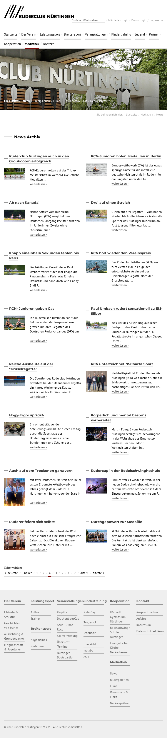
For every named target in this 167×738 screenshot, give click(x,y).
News (26, 101)
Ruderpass (37, 646)
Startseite (10, 34)
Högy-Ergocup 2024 (26, 415)
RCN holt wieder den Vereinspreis (121, 253)
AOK (86, 657)
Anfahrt (141, 619)
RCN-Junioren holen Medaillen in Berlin (126, 156)
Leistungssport (50, 34)
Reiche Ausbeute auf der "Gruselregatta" (31, 366)
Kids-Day (89, 612)
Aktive (35, 612)
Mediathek (32, 44)
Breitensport (72, 34)
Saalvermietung (67, 636)
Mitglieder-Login (118, 20)
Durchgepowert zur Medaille (116, 522)
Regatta (62, 612)
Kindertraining (121, 34)
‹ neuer (27, 573)
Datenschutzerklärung (150, 631)
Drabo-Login (138, 20)
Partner (154, 34)
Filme (56, 101)
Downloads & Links (75, 101)
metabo (89, 650)
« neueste (11, 573)
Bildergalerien (41, 101)
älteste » (98, 573)
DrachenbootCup (68, 619)
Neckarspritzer (98, 101)
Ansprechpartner (147, 612)
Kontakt (48, 44)
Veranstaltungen (96, 34)
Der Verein (28, 34)
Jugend (140, 34)
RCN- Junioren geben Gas (31, 308)
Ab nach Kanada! (24, 202)
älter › (84, 573)
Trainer (35, 619)
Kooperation (12, 44)
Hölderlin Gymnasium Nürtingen (117, 616)
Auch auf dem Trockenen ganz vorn (41, 471)
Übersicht (90, 644)
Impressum (156, 20)
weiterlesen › (38, 184)
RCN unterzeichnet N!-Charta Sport (122, 364)
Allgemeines (39, 640)
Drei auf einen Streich (110, 202)
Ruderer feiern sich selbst (32, 522)
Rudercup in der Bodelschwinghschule (125, 471)
